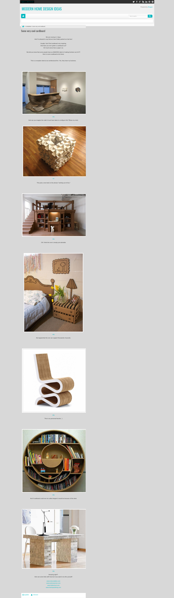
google (140, 2)
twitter (133, 2)
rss (143, 2)
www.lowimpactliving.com (53, 587)
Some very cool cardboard (33, 31)
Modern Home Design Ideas (42, 8)
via (53, 117)
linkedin (146, 2)
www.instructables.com (53, 581)
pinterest (152, 2)
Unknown (35, 594)
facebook (136, 2)
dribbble (149, 2)
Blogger (150, 7)
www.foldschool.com (53, 585)
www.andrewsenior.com (53, 583)
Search (150, 16)
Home (23, 16)
